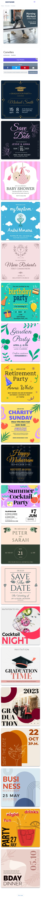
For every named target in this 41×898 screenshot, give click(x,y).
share (20, 64)
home (2, 5)
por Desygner (6, 55)
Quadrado (13, 55)
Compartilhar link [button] (33, 72)
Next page (20, 895)
